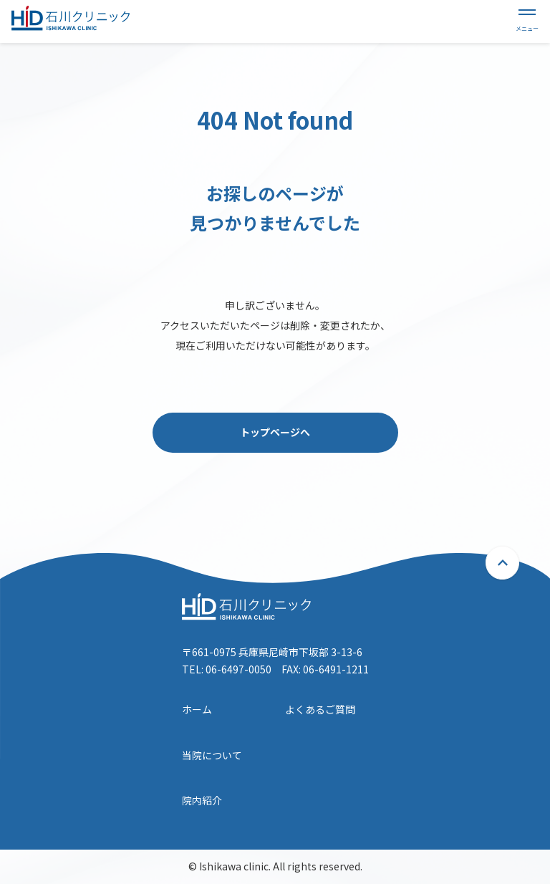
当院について (212, 755)
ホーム (197, 709)
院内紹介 (202, 800)
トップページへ (275, 432)
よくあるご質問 (320, 709)
